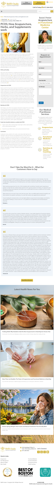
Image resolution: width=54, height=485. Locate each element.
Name (40, 62)
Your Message (42, 86)
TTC (20, 21)
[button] (1, 11)
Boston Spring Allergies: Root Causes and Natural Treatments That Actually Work (24, 426)
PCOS (14, 21)
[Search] (52, 11)
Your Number (42, 68)
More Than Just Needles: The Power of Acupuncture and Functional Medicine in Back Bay (26, 379)
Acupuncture (5, 21)
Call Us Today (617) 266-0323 (41, 7)
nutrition (10, 21)
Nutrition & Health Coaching (47, 150)
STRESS (17, 21)
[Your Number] (45, 71)
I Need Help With (42, 80)
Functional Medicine (47, 138)
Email (40, 74)
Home (2, 17)
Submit (41, 102)
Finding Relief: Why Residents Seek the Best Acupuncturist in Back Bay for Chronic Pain (26, 332)
